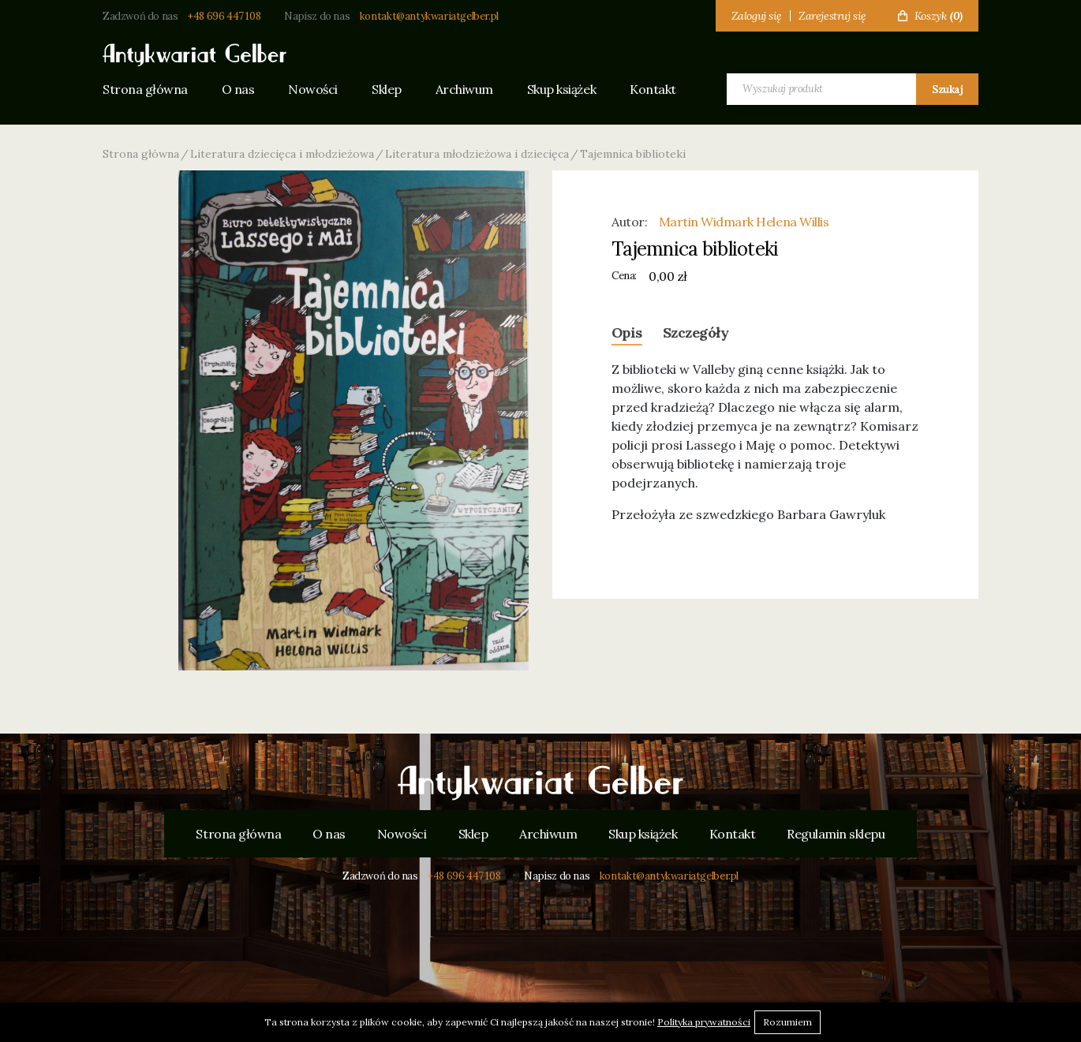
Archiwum (464, 89)
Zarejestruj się (832, 16)
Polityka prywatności (703, 1022)
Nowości (313, 89)
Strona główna (145, 89)
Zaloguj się (756, 16)
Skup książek (561, 89)
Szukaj (947, 89)
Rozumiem (787, 1022)
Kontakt (653, 89)
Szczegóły (695, 332)
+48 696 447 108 (224, 16)
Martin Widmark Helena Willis (744, 222)
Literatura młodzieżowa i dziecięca (477, 154)
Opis (627, 332)
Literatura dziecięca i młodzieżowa (282, 154)
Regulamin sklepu (836, 834)
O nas (238, 89)
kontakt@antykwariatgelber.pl (429, 16)
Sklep (387, 89)
